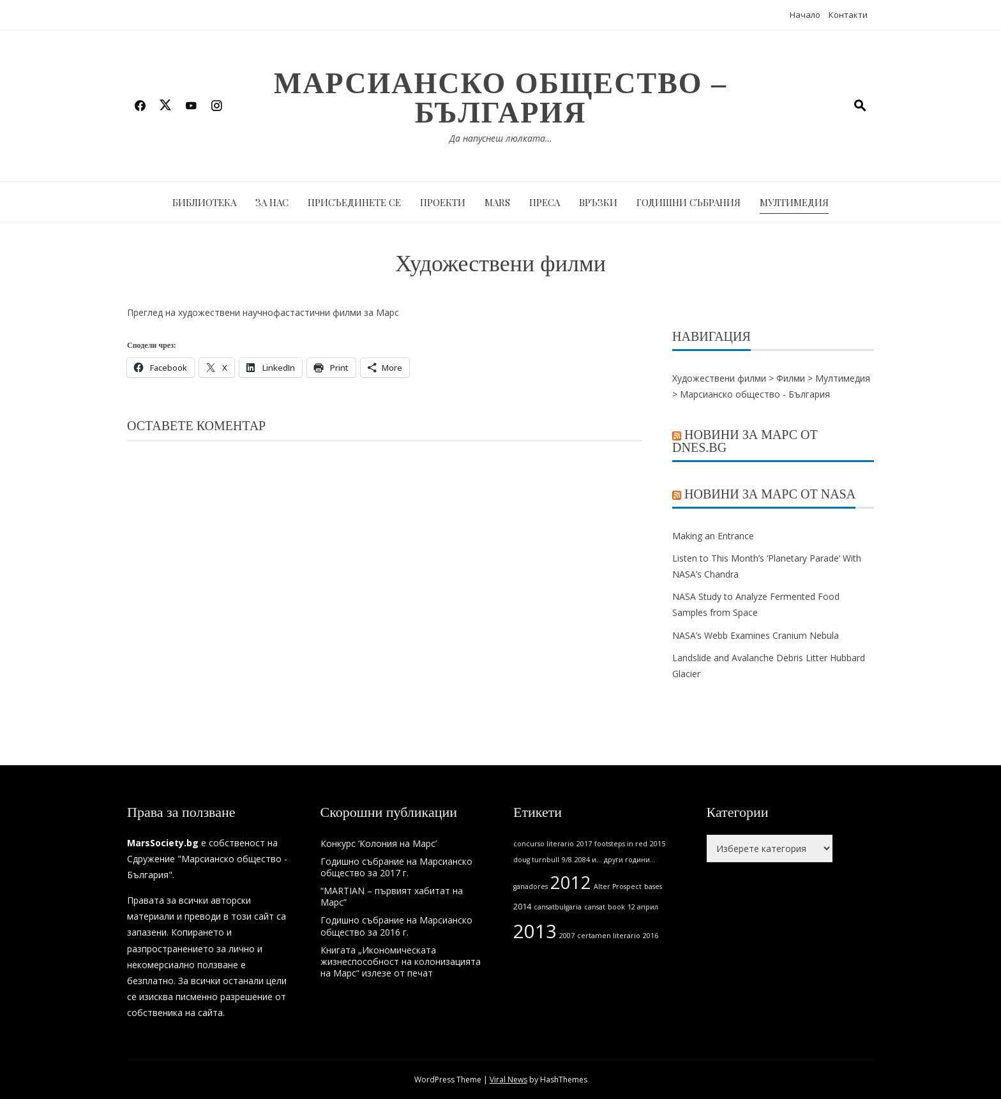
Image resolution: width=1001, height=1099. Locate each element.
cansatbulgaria (558, 906)
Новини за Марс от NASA (769, 494)
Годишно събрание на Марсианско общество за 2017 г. (396, 867)
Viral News (508, 1079)
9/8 (567, 859)
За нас (272, 202)
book (616, 906)
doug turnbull (536, 859)
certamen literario (608, 935)
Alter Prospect (618, 886)
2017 (584, 843)
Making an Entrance (713, 536)
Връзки (598, 202)
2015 (657, 843)
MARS (497, 202)
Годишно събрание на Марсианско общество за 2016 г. (396, 926)
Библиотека (204, 202)
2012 (570, 882)
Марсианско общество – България (500, 98)
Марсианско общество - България (755, 394)
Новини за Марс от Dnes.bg (745, 441)
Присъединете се (354, 202)
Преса (544, 202)
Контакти (848, 14)
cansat (594, 906)
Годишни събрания (688, 202)
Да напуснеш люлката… (500, 138)
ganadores (530, 886)
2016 (650, 935)
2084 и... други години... (615, 859)
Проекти (442, 202)
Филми (790, 378)
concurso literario (543, 843)
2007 (567, 935)
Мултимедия (794, 202)
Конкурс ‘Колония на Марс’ (378, 843)
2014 (522, 906)
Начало (805, 14)
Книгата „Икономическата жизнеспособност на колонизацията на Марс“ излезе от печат (400, 961)
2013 (535, 931)
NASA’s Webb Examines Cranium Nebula (755, 635)
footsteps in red (620, 843)
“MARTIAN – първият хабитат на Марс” (391, 896)
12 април (643, 906)
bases (653, 886)
